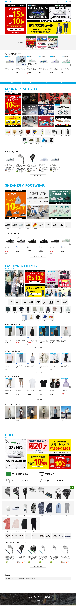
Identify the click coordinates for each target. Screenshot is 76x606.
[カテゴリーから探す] (52, 2)
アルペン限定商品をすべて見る (38, 77)
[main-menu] (70, 2)
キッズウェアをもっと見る (38, 399)
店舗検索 (38, 600)
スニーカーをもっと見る (38, 256)
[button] (70, 65)
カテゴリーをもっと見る (38, 146)
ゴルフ (62, 82)
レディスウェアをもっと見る (38, 372)
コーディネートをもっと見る (38, 425)
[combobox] (39, 2)
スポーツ (12, 82)
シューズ (29, 82)
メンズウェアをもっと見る (38, 347)
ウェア (46, 82)
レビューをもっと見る (38, 175)
